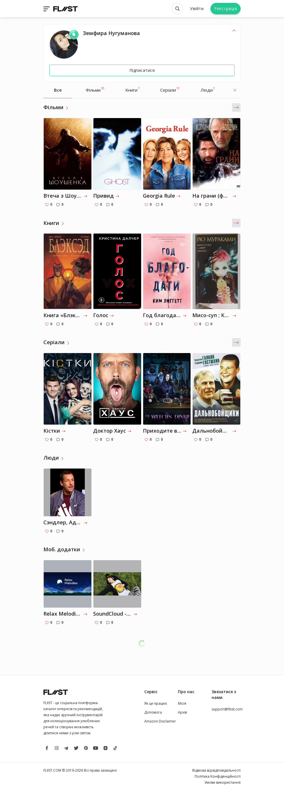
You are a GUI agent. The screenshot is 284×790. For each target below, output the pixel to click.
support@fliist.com (227, 709)
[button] (236, 107)
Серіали (170, 89)
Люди (208, 89)
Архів (182, 712)
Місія (182, 703)
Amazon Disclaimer (160, 721)
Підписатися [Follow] (142, 70)
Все (58, 90)
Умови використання (222, 782)
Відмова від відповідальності (216, 770)
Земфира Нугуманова (111, 33)
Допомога (153, 712)
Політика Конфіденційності (218, 776)
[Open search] (177, 8)
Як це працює (155, 703)
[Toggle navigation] (47, 8)
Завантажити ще (144, 643)
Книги (132, 89)
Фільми (95, 89)
